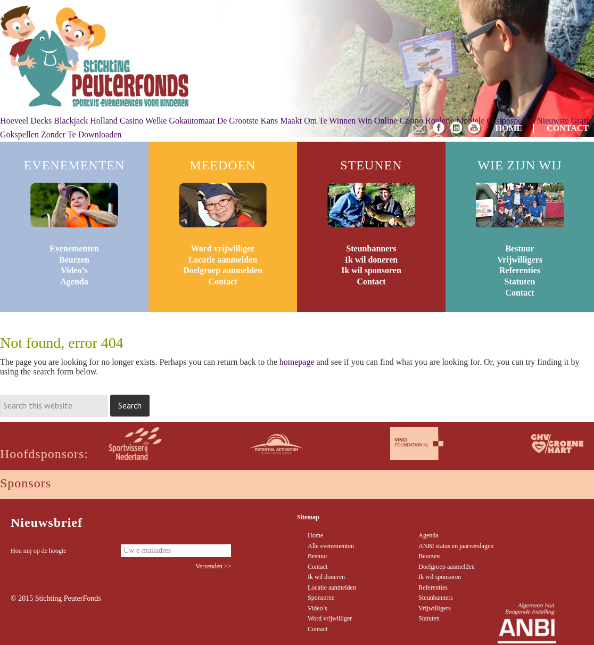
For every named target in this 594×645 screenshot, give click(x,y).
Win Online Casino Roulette (406, 120)
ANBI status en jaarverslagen (455, 546)
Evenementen (74, 248)
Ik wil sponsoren (371, 270)
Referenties (519, 270)
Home (315, 535)
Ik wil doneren (371, 259)
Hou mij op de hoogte (39, 550)
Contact (222, 281)
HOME (509, 128)
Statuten (520, 281)
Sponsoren (321, 597)
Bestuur (519, 248)
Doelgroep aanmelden (222, 270)
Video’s (74, 270)
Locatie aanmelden (222, 259)
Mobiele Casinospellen (495, 120)
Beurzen (74, 259)
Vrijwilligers (519, 259)
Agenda (74, 281)
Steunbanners (371, 248)
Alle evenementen (331, 546)
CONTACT (568, 128)
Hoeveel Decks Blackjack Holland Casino (71, 120)
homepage (297, 361)
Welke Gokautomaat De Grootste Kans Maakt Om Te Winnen (250, 120)
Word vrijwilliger (223, 248)
